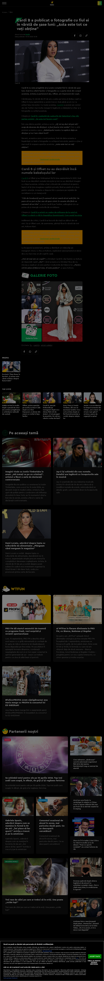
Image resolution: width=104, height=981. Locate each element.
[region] (52, 961)
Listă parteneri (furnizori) (10, 978)
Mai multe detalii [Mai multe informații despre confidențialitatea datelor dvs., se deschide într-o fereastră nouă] (47, 951)
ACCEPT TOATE (95, 956)
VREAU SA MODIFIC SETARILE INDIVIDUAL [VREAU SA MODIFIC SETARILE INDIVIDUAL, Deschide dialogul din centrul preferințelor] (94, 962)
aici (77, 958)
